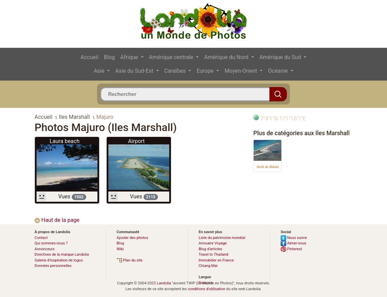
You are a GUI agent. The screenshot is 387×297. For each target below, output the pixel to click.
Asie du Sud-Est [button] (135, 71)
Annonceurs (45, 249)
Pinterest (291, 249)
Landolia (164, 283)
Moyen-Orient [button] (241, 71)
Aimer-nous (293, 243)
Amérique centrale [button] (172, 57)
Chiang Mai (208, 266)
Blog (109, 57)
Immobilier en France (216, 260)
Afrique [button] (129, 57)
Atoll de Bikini (267, 167)
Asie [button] (100, 71)
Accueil (89, 57)
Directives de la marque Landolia (62, 254)
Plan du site (130, 260)
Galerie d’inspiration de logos (59, 260)
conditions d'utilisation (206, 289)
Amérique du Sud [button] (281, 57)
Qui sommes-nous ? (51, 243)
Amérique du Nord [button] (227, 57)
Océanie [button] (278, 71)
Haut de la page (57, 220)
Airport (136, 141)
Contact (41, 238)
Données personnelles (53, 266)
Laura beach (64, 141)
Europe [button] (206, 71)
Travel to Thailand (213, 254)
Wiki (120, 249)
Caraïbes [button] (175, 71)
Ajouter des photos (132, 238)
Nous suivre (294, 238)
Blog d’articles (210, 249)
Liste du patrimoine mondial (222, 238)
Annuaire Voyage (213, 243)
